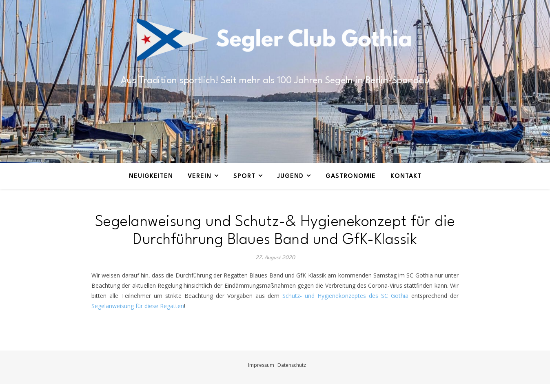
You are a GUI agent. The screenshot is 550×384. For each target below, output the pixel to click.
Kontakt (405, 176)
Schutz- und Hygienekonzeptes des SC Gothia (345, 296)
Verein (199, 176)
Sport (244, 176)
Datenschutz (291, 365)
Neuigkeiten (151, 176)
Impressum (261, 365)
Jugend (290, 176)
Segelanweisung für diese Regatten (137, 306)
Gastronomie (351, 176)
